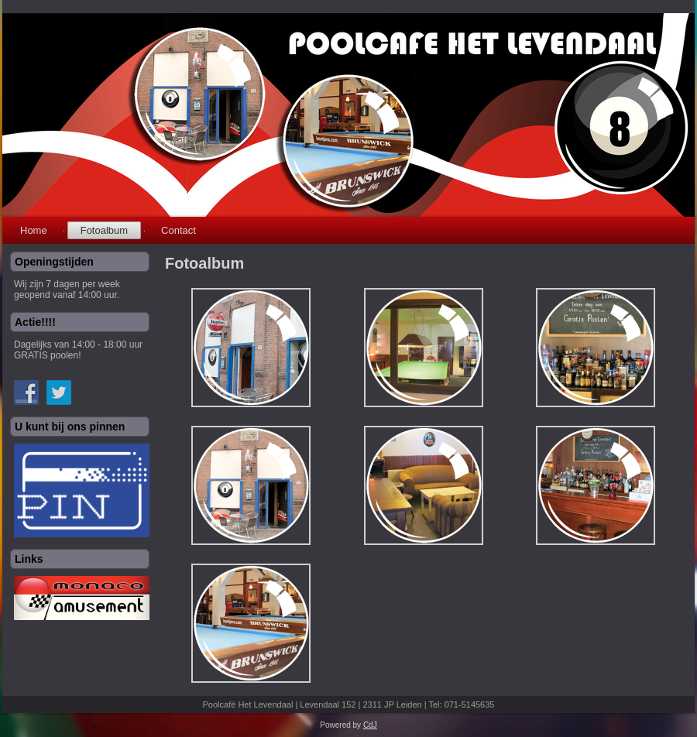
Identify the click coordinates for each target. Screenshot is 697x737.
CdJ (370, 725)
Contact (178, 230)
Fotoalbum (104, 230)
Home (33, 230)
